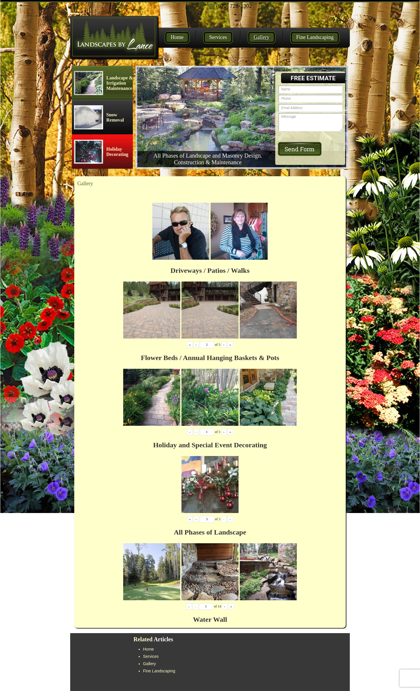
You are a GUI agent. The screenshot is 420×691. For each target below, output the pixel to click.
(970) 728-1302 (230, 6)
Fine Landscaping (314, 37)
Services (218, 37)
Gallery (261, 37)
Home (177, 37)
